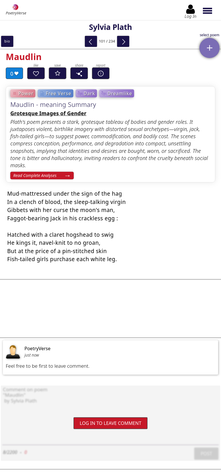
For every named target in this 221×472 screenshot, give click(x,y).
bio (7, 41)
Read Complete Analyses (34, 175)
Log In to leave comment (110, 423)
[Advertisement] (110, 308)
